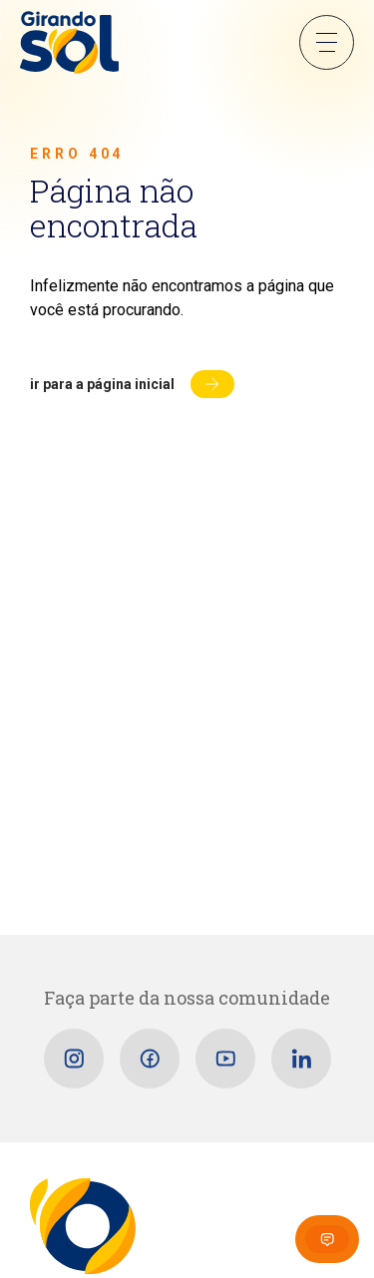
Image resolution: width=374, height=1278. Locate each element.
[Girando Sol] (69, 44)
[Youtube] (225, 1058)
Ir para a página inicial (102, 384)
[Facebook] (150, 1058)
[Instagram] (74, 1058)
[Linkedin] (301, 1058)
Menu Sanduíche (326, 42)
